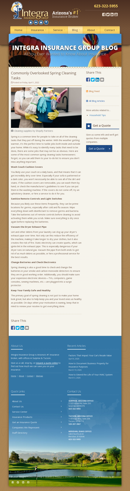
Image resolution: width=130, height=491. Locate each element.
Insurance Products (37, 416)
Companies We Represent (37, 427)
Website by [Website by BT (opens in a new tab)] (107, 476)
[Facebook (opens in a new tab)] (104, 14)
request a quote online (47, 363)
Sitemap (39, 376)
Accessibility (83, 476)
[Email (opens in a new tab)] (27, 328)
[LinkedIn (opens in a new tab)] (112, 14)
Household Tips (97, 115)
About (92, 30)
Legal (95, 476)
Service (59, 30)
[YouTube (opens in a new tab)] (116, 14)
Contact (111, 30)
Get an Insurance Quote (37, 422)
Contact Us (37, 406)
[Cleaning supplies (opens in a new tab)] (23, 130)
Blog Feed (92, 91)
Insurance (39, 30)
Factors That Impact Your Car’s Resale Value (93, 357)
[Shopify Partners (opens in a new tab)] (44, 130)
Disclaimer (70, 476)
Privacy (58, 476)
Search (48, 476)
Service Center (37, 411)
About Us (37, 401)
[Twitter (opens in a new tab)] (108, 14)
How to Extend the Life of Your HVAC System (93, 376)
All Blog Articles (95, 100)
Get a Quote (96, 148)
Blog (76, 30)
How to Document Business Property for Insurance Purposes (93, 366)
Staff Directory (37, 432)
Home (18, 30)
